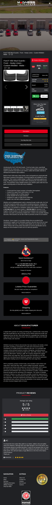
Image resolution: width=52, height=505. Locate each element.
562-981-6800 (31, 209)
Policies (21, 481)
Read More (26, 292)
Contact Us (22, 479)
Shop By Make (8, 486)
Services (6, 481)
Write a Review (26, 415)
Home (5, 477)
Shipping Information (9, 483)
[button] (26, 87)
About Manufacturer (26, 144)
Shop (5, 479)
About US (22, 477)
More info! (45, 75)
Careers (21, 484)
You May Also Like (26, 140)
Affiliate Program (8, 484)
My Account (22, 483)
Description (26, 131)
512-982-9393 (9, 209)
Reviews (26, 136)
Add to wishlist (45, 96)
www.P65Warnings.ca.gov (11, 240)
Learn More (40, 112)
